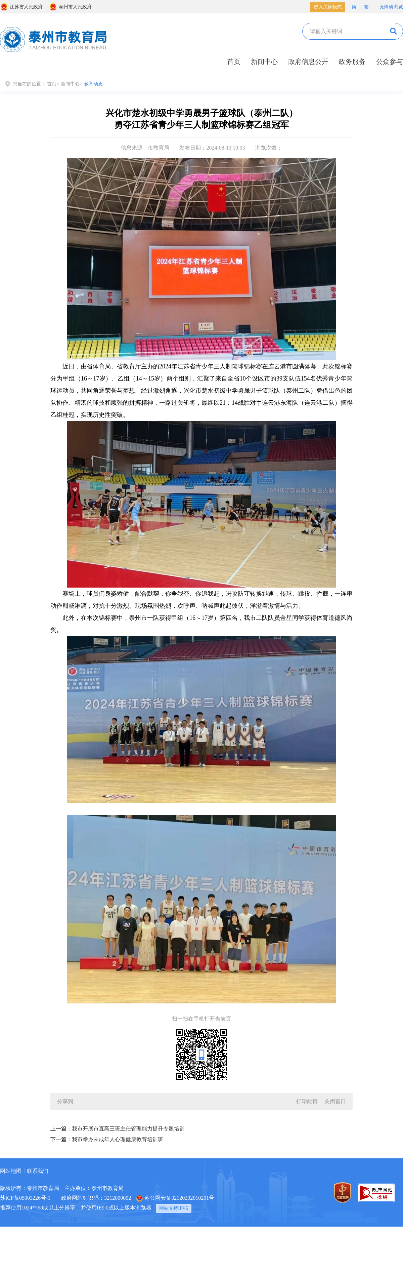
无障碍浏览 (388, 6)
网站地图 (10, 1171)
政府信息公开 (308, 61)
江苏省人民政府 (21, 7)
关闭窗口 (335, 1101)
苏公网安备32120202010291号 (175, 1198)
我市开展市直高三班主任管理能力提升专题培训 (128, 1128)
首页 (233, 61)
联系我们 (37, 1171)
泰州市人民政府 (70, 7)
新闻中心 (264, 61)
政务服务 (352, 61)
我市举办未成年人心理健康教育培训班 (117, 1139)
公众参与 (389, 61)
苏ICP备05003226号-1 (25, 1198)
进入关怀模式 (328, 6)
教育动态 (93, 83)
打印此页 (307, 1101)
